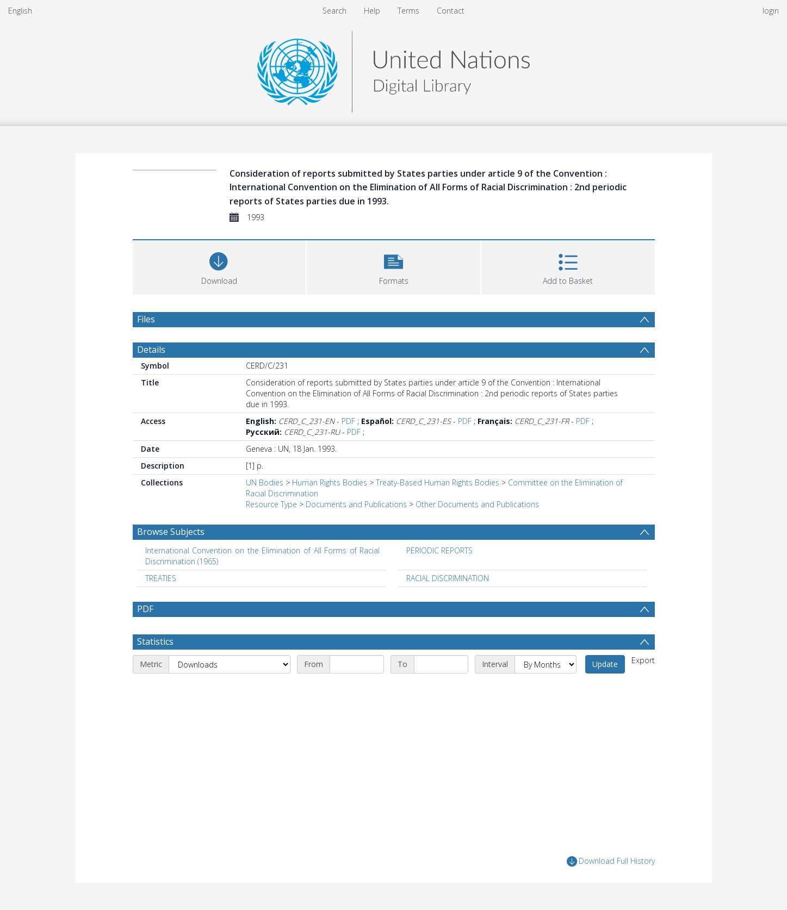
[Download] (219, 266)
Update (605, 664)
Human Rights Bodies (329, 482)
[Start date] (357, 664)
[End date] (441, 664)
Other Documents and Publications (477, 504)
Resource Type (271, 504)
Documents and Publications (356, 504)
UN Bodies (264, 482)
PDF (348, 421)
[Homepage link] (393, 69)
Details (151, 350)
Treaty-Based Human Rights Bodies (437, 482)
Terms (408, 10)
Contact (450, 10)
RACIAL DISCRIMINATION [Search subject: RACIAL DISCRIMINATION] (447, 578)
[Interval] (546, 664)
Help (372, 10)
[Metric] (229, 664)
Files (146, 319)
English (20, 10)
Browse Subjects (171, 532)
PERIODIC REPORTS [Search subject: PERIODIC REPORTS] (439, 550)
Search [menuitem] (334, 10)
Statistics (155, 641)
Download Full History (611, 861)
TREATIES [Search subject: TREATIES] (160, 578)
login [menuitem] (771, 10)
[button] (393, 266)
